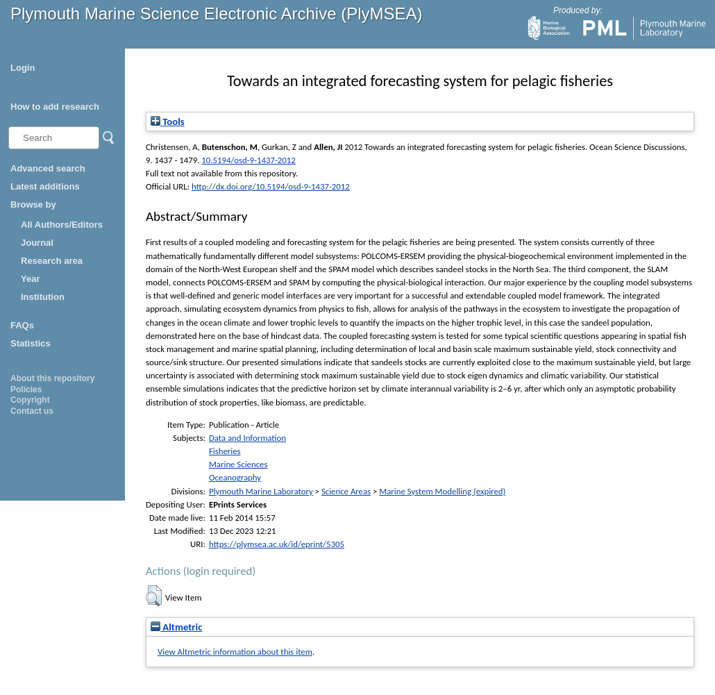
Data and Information (247, 438)
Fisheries (225, 451)
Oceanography (235, 477)
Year (30, 279)
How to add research (54, 106)
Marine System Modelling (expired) (442, 491)
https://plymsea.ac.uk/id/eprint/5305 (276, 544)
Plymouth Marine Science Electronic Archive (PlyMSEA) (216, 13)
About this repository (52, 378)
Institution (43, 297)
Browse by (33, 204)
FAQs (22, 325)
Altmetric (176, 627)
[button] (154, 595)
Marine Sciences (238, 464)
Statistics (30, 343)
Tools (168, 121)
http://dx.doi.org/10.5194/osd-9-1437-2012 (271, 186)
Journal (37, 242)
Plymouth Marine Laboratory (261, 491)
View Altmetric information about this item (235, 651)
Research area (52, 261)
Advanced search (47, 168)
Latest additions (45, 186)
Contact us (31, 411)
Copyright (30, 400)
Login (22, 67)
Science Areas (346, 491)
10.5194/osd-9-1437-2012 (248, 160)
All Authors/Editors (62, 224)
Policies (26, 389)
